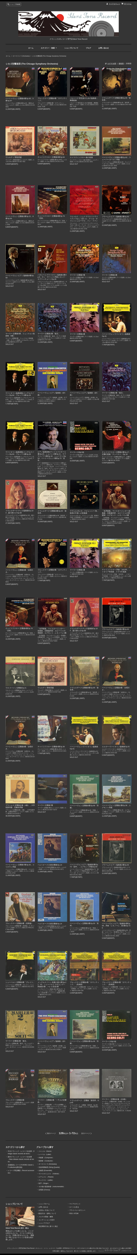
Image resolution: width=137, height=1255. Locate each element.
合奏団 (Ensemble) (45, 1170)
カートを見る (74, 1207)
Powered (115, 1251)
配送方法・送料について (47, 1213)
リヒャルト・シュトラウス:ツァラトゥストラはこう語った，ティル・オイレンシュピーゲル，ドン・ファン (84, 218)
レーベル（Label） (45, 1154)
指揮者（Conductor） (46, 1161)
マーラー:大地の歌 (77, 452)
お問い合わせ (103, 48)
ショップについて (71, 48)
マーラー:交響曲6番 (109, 275)
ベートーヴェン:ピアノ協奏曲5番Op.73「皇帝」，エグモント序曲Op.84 (84, 866)
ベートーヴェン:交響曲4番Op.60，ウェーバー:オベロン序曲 (116, 158)
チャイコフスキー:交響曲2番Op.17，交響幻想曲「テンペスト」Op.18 (116, 453)
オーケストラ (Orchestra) (21, 56)
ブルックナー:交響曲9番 (14, 1100)
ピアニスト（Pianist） (47, 1177)
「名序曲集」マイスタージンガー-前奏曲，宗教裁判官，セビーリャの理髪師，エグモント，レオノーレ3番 (116, 513)
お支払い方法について (47, 1210)
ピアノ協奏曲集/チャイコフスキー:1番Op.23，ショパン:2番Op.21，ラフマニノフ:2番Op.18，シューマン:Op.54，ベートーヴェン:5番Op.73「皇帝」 (52, 456)
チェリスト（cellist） (46, 1180)
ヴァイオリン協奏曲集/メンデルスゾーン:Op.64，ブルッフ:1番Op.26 (19, 394)
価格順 (121, 64)
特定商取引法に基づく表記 (48, 1226)
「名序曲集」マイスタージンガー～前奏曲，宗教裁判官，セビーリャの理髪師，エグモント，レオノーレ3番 (52, 631)
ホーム (30, 48)
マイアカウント (114, 4)
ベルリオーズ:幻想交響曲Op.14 (50, 865)
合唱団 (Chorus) (44, 1190)
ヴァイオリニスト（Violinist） (49, 1174)
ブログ (88, 48)
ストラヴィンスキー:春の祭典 (81, 157)
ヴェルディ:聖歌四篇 (13, 157)
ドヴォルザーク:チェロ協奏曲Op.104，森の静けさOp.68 (19, 512)
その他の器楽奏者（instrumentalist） (52, 1187)
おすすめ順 (111, 64)
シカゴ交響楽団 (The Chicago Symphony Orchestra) (49, 56)
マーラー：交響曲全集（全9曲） (114, 1099)
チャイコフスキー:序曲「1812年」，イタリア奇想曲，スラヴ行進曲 (116, 571)
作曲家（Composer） (46, 1158)
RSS (71, 1213)
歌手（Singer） (44, 1183)
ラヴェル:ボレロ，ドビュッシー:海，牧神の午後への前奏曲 (84, 512)
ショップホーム (44, 1204)
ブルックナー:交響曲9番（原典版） (19, 923)
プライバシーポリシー (77, 1210)
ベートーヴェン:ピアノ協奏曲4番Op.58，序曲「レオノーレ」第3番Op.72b (116, 926)
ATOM (76, 1213)
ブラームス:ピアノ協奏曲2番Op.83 (115, 217)
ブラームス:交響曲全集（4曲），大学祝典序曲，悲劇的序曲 (20, 806)
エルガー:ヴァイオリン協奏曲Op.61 (116, 747)
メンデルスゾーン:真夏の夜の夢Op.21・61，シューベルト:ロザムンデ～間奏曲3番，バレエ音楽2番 (52, 984)
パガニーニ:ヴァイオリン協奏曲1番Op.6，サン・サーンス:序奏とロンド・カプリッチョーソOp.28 (52, 277)
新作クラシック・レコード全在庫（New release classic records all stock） (21, 1159)
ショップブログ (44, 1223)
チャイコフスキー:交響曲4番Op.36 (51, 747)
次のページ (85, 1133)
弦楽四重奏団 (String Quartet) (49, 1167)
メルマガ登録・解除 (46, 1217)
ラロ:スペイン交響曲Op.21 (15, 688)
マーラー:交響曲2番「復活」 (49, 334)
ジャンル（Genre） (46, 1151)
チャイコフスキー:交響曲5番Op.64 (51, 157)
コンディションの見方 (47, 1220)
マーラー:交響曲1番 (77, 334)
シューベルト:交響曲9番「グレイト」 (20, 982)
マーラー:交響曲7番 (77, 275)
